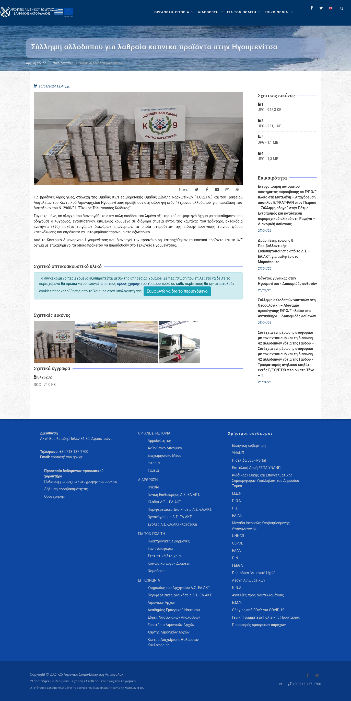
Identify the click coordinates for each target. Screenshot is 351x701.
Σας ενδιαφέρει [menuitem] (160, 549)
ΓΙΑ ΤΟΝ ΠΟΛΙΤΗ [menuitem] (151, 534)
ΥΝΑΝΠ (238, 453)
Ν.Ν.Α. (237, 588)
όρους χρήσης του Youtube (139, 284)
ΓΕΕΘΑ (237, 565)
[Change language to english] (330, 8)
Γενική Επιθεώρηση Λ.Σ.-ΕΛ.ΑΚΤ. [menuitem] (174, 495)
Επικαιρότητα (61, 63)
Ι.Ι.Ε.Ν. (237, 493)
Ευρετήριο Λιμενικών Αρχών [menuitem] (171, 625)
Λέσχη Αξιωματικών (248, 580)
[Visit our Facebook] (307, 675)
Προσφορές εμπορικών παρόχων (259, 625)
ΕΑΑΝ (236, 551)
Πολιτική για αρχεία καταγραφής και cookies (80, 482)
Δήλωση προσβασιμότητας (66, 489)
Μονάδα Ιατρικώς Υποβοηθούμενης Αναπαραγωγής (261, 525)
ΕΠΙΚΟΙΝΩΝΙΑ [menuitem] (149, 580)
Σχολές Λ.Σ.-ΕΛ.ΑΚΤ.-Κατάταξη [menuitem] (172, 524)
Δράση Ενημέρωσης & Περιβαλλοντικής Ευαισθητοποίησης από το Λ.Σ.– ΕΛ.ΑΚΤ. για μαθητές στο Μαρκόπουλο (284, 251)
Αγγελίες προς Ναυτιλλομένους (258, 595)
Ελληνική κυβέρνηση (249, 445)
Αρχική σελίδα (36, 63)
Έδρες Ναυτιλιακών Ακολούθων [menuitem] (174, 617)
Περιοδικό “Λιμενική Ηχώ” (253, 573)
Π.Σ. (235, 508)
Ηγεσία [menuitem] (153, 487)
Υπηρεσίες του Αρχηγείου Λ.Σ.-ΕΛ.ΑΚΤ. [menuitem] (179, 588)
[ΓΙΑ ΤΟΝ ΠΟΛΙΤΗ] (244, 12)
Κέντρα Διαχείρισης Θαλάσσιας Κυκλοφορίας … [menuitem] (173, 642)
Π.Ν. (235, 558)
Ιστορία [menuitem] (154, 463)
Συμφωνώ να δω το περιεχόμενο (177, 291)
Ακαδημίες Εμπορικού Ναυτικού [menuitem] (174, 610)
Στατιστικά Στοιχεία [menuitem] (164, 556)
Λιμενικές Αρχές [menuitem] (161, 602)
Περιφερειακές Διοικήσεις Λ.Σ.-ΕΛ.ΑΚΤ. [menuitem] (180, 509)
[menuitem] (279, 12)
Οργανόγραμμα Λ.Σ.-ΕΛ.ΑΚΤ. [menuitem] (170, 517)
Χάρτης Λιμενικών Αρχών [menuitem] (169, 632)
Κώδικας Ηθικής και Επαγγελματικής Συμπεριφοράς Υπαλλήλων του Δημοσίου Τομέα (265, 480)
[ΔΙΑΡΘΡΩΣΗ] (210, 12)
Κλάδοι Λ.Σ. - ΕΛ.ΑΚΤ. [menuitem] (165, 502)
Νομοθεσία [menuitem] (157, 571)
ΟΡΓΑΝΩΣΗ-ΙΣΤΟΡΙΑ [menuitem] (154, 433)
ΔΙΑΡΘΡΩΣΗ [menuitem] (148, 480)
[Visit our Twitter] (317, 675)
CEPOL (237, 543)
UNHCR (238, 536)
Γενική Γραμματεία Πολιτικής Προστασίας (266, 617)
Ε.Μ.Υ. (237, 602)
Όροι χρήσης (54, 496)
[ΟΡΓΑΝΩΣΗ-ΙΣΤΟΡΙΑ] (174, 12)
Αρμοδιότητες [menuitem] (159, 441)
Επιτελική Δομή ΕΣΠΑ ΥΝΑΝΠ (256, 468)
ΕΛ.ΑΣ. (237, 516)
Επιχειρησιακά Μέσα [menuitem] (164, 455)
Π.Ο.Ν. (237, 501)
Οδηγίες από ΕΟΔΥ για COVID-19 (258, 610)
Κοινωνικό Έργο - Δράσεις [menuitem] (169, 563)
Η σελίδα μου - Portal (249, 460)
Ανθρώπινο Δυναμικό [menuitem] (165, 448)
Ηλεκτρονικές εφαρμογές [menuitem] (169, 541)
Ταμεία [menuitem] (153, 470)
